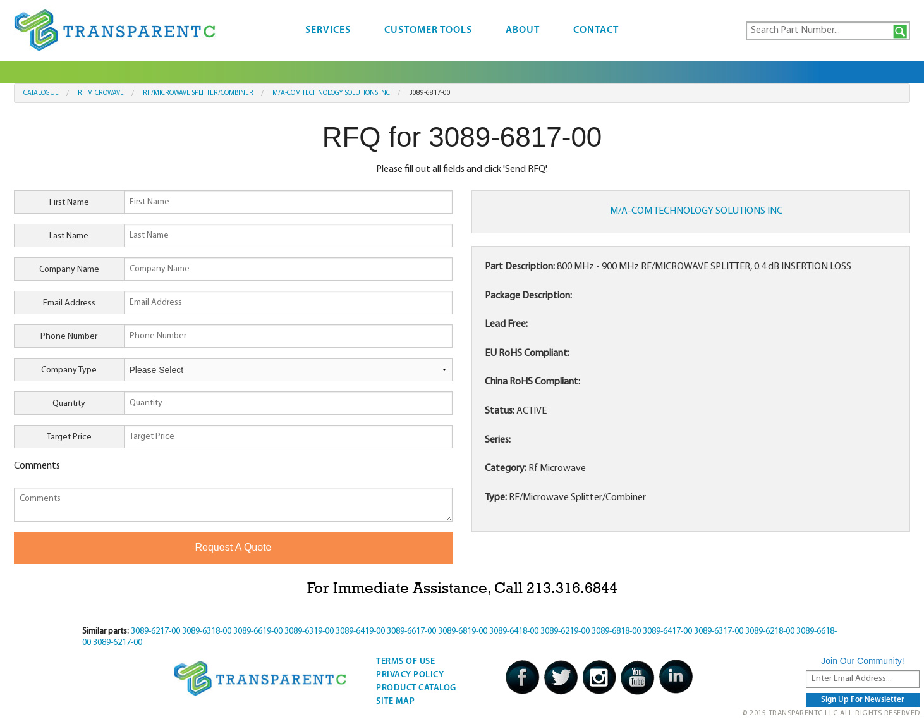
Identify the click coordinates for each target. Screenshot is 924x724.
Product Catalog (416, 688)
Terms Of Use (405, 661)
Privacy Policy (410, 675)
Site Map (395, 701)
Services (328, 30)
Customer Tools (428, 30)
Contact (596, 30)
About (523, 30)
